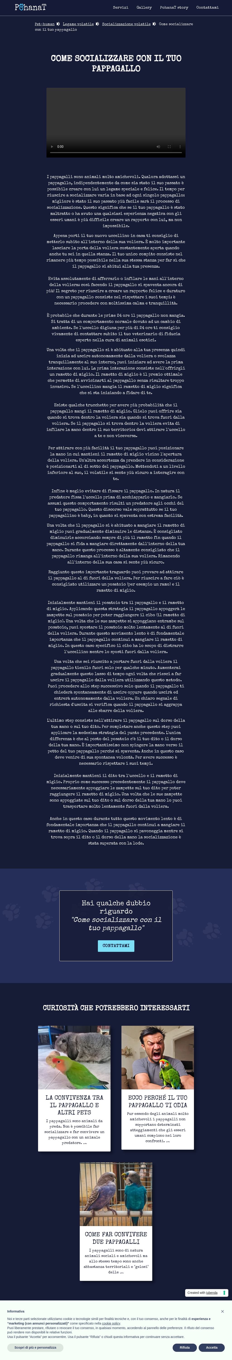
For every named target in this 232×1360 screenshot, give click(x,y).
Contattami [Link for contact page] (116, 946)
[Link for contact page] (207, 8)
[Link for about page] (174, 8)
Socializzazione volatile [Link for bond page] (126, 24)
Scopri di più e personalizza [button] (35, 1347)
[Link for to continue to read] (74, 1088)
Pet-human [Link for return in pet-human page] (45, 24)
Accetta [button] (212, 1347)
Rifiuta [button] (185, 1347)
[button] (222, 1311)
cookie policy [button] (111, 1323)
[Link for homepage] (31, 7)
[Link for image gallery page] (144, 8)
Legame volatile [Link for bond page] (78, 24)
